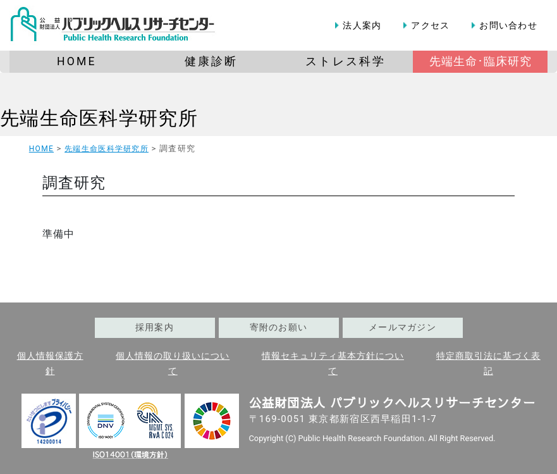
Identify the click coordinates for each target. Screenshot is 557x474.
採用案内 (154, 327)
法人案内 (362, 25)
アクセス (430, 25)
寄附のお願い (279, 327)
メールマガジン (402, 327)
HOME (41, 148)
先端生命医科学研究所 (99, 118)
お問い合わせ (508, 25)
